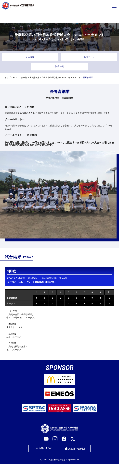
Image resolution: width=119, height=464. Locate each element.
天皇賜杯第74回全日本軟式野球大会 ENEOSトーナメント (55, 77)
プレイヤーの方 (22, 17)
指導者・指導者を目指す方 (97, 17)
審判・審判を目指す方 (59, 17)
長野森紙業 (12, 298)
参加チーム (89, 57)
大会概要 (30, 57)
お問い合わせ (44, 448)
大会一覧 (23, 77)
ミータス (11, 303)
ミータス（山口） (16, 282)
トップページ (11, 77)
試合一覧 (59, 66)
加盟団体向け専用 (75, 448)
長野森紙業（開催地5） (44, 282)
